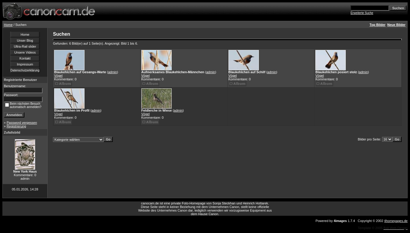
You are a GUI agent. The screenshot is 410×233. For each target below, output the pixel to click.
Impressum (25, 64)
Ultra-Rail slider (25, 46)
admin (112, 72)
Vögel (58, 75)
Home (8, 24)
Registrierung (16, 126)
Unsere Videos (25, 52)
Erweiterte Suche (361, 13)
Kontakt (24, 58)
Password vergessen (22, 122)
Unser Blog (25, 40)
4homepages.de (396, 221)
